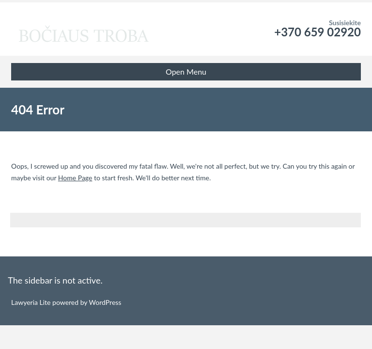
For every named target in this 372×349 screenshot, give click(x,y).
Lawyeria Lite (31, 302)
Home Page (75, 178)
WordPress (104, 302)
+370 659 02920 (317, 32)
